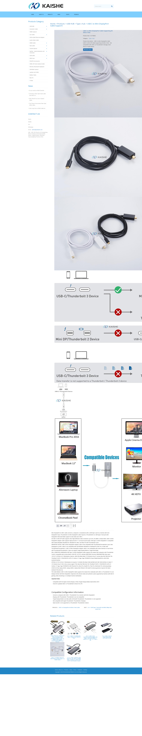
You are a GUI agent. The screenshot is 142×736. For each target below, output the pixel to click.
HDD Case (32, 58)
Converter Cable (34, 29)
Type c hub (80, 23)
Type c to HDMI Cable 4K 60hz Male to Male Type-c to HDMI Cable (57, 658)
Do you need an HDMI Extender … (37, 90)
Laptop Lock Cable (34, 72)
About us (41, 14)
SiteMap (85, 669)
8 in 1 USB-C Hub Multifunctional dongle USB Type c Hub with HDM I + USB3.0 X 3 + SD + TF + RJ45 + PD (90, 638)
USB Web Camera (34, 69)
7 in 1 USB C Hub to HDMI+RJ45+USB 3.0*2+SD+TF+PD (107, 637)
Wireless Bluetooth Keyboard (37, 66)
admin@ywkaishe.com (37, 129)
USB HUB (70, 23)
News (59, 14)
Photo (67, 14)
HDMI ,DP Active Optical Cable (37, 64)
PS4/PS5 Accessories (35, 61)
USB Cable (32, 55)
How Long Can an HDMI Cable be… (37, 108)
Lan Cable (32, 34)
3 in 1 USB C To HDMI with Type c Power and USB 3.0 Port (73, 637)
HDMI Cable (33, 43)
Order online (88, 49)
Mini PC (31, 77)
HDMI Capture (33, 32)
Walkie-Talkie (33, 75)
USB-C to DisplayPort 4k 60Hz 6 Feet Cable (69, 607)
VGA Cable (32, 45)
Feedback (76, 14)
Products (50, 14)
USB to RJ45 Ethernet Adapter (37, 37)
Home (32, 14)
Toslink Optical (33, 48)
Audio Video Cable (34, 40)
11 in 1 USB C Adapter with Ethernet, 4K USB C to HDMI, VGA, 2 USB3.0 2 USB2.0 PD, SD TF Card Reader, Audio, (74, 659)
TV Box (31, 80)
